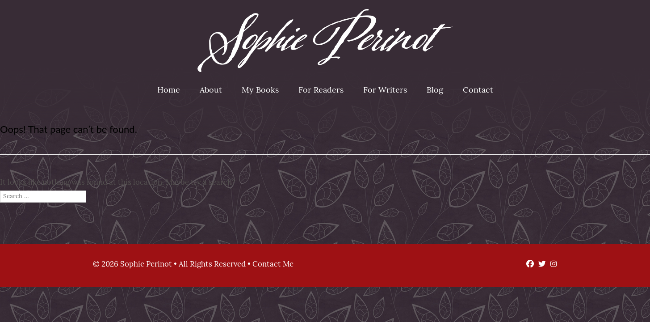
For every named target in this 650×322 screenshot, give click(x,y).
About (211, 90)
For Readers (321, 90)
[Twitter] (540, 264)
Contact (478, 90)
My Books (260, 90)
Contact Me (273, 264)
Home (168, 90)
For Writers (385, 90)
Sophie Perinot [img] (325, 40)
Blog (435, 90)
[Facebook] (528, 264)
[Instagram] (551, 264)
